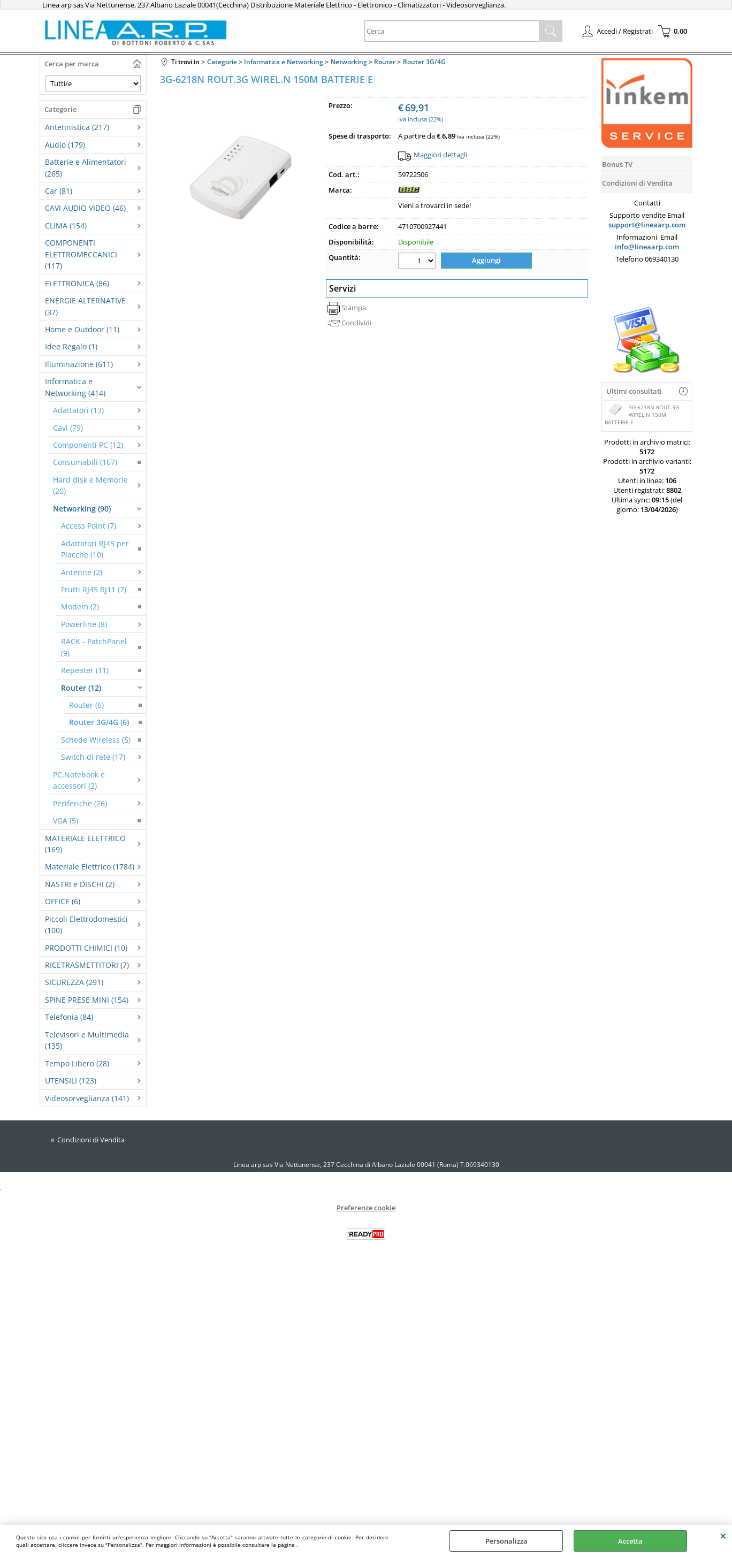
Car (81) (58, 191)
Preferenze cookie (366, 1207)
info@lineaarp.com (647, 246)
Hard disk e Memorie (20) (90, 485)
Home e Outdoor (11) (82, 329)
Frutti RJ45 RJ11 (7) (93, 589)
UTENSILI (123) (70, 1080)
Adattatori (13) (78, 410)
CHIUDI (723, 1535)
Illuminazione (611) (79, 364)
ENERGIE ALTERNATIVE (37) (85, 306)
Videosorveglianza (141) (87, 1098)
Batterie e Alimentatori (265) (85, 167)
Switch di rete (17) (93, 757)
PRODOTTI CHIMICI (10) (86, 948)
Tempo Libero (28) (77, 1063)
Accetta (630, 1541)
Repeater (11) (85, 670)
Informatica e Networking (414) (75, 387)
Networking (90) (82, 508)
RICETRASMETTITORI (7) (87, 965)
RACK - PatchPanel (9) (94, 647)
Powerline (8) (84, 624)
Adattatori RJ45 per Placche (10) (95, 549)
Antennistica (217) (77, 127)
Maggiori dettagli (440, 154)
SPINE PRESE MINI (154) (86, 1000)
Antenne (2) (81, 572)
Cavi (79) (68, 428)
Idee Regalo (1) (71, 346)
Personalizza (506, 1541)
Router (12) (81, 688)
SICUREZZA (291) (74, 982)
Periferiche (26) (80, 803)
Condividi (356, 322)
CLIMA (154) (66, 225)
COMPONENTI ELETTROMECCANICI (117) (81, 254)
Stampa (353, 307)
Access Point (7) (88, 526)
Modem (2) (80, 606)
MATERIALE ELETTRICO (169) (85, 843)
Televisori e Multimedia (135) (87, 1040)
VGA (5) (65, 820)
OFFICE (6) (62, 901)
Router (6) (86, 705)
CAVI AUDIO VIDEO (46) (85, 208)
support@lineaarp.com (646, 225)
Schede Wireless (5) (96, 740)
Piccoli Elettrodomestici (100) (86, 924)
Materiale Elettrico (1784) (89, 866)
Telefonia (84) (69, 1017)
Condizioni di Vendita (91, 1139)
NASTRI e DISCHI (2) (80, 884)
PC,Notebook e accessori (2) (79, 780)
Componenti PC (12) (88, 445)
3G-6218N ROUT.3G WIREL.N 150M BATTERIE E (642, 414)
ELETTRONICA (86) (77, 283)
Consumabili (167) (85, 462)
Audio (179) (65, 145)
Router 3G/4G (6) (99, 722)
